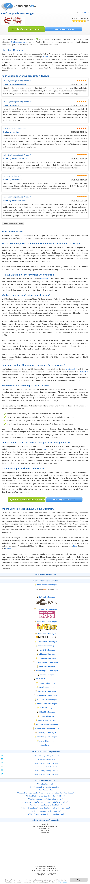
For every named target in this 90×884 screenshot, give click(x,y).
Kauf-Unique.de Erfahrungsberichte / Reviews (46, 787)
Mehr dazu (63, 882)
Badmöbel (84, 372)
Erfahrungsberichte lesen (63, 29)
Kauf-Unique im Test (46, 790)
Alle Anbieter (45, 745)
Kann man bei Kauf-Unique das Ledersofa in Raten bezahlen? (46, 802)
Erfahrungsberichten (19, 42)
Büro (75, 546)
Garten (8, 549)
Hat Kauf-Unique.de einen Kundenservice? (46, 811)
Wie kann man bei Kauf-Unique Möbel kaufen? (46, 799)
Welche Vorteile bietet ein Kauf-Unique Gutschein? (46, 814)
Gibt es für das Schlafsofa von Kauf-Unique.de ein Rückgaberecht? (46, 808)
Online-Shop (45, 279)
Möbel (86, 13)
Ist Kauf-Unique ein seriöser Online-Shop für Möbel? (46, 796)
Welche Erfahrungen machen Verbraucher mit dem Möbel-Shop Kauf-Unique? (46, 793)
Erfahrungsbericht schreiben (13, 223)
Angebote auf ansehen (26, 499)
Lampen (46, 449)
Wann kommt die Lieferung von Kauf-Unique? (46, 805)
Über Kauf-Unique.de (46, 784)
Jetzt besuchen (26, 29)
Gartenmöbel (71, 369)
